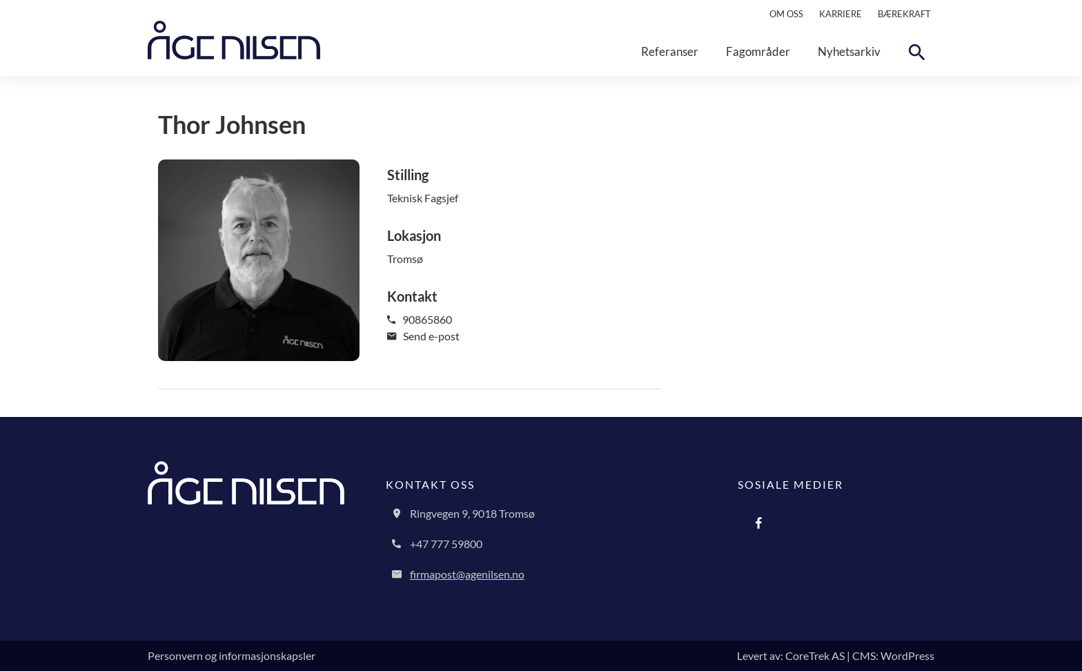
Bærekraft (904, 13)
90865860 (419, 319)
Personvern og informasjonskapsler (231, 655)
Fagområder (758, 51)
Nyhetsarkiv (849, 51)
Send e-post (423, 335)
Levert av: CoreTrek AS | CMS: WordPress (835, 655)
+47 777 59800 (446, 543)
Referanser (669, 51)
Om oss (786, 13)
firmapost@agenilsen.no (467, 574)
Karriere (840, 13)
